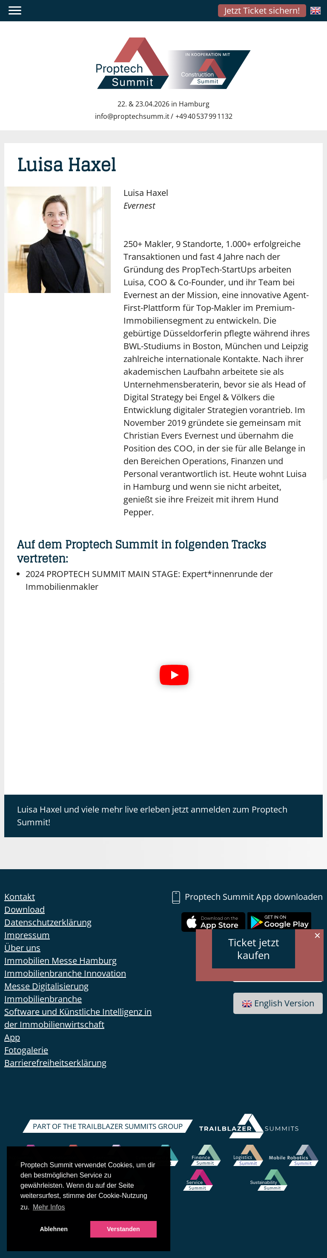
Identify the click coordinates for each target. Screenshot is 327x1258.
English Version (278, 1003)
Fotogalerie (26, 1050)
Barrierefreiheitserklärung (55, 1062)
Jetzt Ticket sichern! (262, 10)
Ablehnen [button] (54, 1229)
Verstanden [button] (123, 1229)
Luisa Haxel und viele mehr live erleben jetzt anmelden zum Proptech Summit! (152, 816)
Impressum (27, 935)
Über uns (22, 948)
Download (24, 909)
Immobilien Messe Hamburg (60, 960)
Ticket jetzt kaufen (253, 948)
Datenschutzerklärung (48, 922)
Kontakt (19, 896)
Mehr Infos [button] (49, 1207)
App (12, 1037)
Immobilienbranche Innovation (65, 973)
